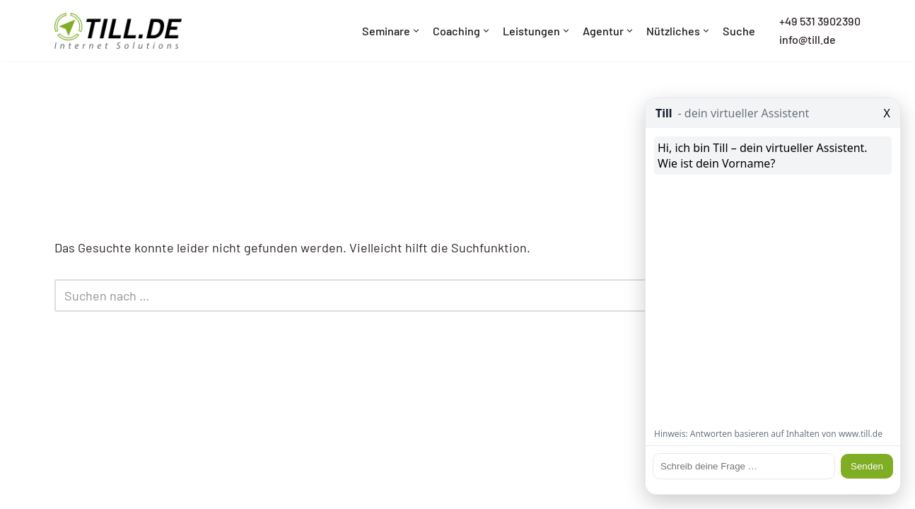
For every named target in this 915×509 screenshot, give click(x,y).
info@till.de (807, 39)
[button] (416, 30)
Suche (739, 30)
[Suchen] (441, 295)
